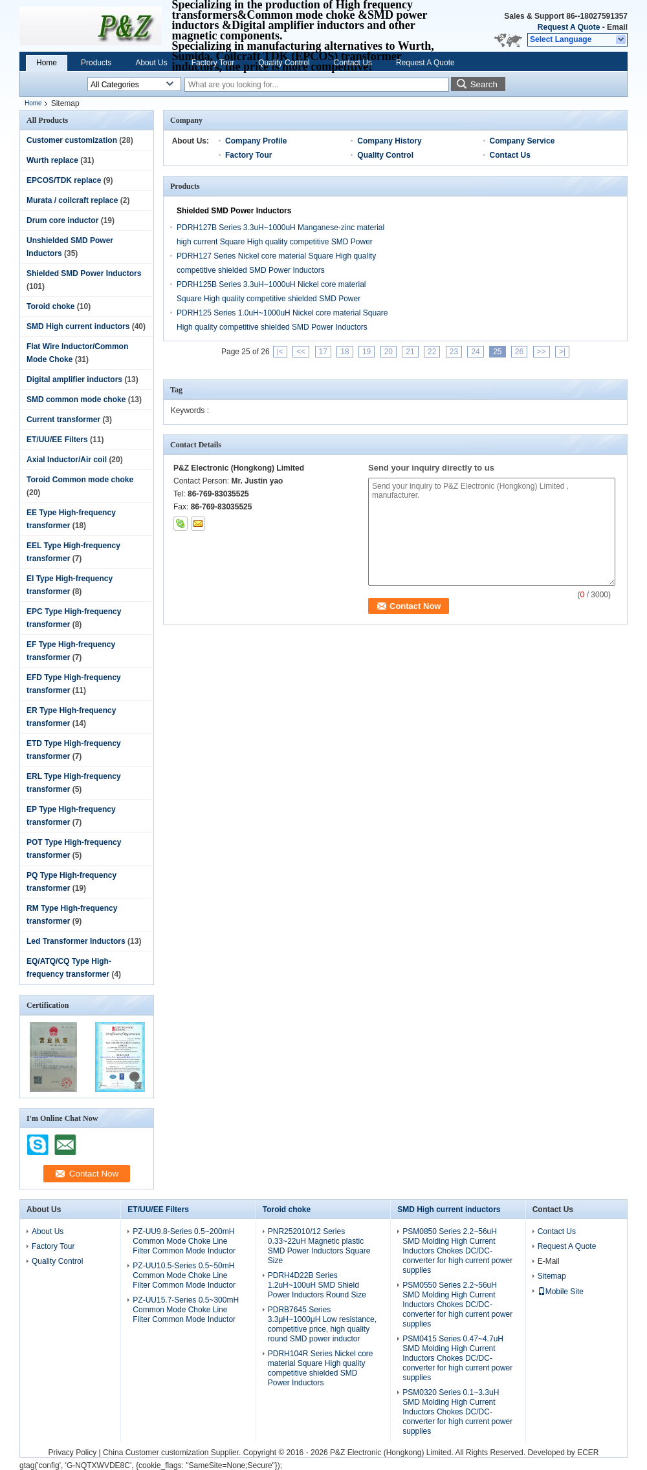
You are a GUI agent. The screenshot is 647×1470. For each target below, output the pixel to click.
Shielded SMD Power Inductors (84, 273)
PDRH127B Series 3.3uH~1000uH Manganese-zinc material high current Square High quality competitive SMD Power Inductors (280, 242)
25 (497, 351)
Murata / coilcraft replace (72, 200)
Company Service (522, 140)
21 (410, 351)
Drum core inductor (62, 220)
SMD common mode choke (76, 399)
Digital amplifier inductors (74, 379)
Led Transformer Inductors (76, 941)
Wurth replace (52, 160)
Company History (389, 140)
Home (46, 62)
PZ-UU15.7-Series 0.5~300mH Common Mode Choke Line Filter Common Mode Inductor (186, 1309)
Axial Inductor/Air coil (67, 459)
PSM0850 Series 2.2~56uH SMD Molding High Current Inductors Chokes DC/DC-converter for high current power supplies (457, 1251)
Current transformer (63, 419)
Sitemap (552, 1276)
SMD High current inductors (78, 326)
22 (432, 351)
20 (388, 351)
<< (300, 351)
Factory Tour (213, 62)
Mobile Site (561, 1291)
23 (454, 351)
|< (280, 351)
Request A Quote (569, 27)
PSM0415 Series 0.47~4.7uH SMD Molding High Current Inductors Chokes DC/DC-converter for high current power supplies (457, 1358)
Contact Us (353, 62)
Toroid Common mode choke (80, 479)
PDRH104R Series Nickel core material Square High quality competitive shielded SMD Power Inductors (320, 1368)
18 (344, 351)
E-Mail (549, 1261)
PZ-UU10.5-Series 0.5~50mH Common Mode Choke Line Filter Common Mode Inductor (184, 1275)
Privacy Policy (72, 1452)
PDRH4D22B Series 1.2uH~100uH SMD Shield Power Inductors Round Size (317, 1285)
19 (366, 351)
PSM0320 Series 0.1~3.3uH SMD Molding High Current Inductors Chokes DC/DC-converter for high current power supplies (457, 1412)
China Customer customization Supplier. (173, 1452)
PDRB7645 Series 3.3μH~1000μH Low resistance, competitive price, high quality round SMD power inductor (322, 1324)
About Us (151, 62)
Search (484, 84)
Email (617, 27)
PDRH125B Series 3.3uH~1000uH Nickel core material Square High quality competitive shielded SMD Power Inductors (271, 298)
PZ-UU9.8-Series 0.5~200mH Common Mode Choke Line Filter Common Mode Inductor (184, 1241)
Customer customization (72, 140)
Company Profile (256, 140)
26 (519, 351)
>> (541, 351)
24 (475, 351)
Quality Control (283, 62)
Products (96, 62)
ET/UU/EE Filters (57, 439)
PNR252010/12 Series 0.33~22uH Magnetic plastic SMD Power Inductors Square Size (319, 1246)
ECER (587, 1452)
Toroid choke (50, 306)
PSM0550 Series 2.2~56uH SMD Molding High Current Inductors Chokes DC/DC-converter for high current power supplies (457, 1304)
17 (323, 351)
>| (562, 351)
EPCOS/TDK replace (64, 180)
